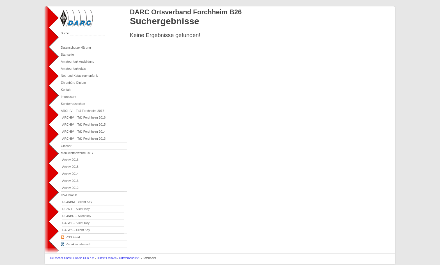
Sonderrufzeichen (73, 103)
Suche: (65, 33)
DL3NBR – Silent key (76, 216)
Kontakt (66, 89)
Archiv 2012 (70, 187)
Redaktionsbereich (76, 243)
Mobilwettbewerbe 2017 (77, 153)
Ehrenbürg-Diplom (73, 82)
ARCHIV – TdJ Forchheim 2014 (84, 131)
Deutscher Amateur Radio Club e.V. (72, 258)
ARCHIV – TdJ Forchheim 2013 (84, 138)
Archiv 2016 (70, 159)
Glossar (66, 146)
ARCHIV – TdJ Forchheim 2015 (84, 124)
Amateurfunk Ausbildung (77, 61)
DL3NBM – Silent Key (77, 201)
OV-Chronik (69, 195)
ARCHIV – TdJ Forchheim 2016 (84, 117)
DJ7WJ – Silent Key (76, 223)
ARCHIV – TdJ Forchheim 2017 (82, 110)
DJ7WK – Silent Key (76, 230)
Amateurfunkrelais (73, 68)
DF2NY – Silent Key (76, 208)
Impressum (68, 96)
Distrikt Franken (106, 258)
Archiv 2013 (70, 180)
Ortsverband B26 (129, 258)
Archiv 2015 (70, 166)
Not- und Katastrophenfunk (79, 75)
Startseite (67, 54)
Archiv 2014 (70, 173)
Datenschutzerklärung (76, 47)
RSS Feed (70, 236)
